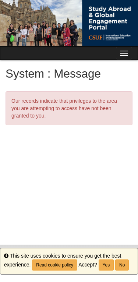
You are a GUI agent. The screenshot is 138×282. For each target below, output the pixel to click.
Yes (106, 265)
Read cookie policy (54, 265)
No (122, 265)
